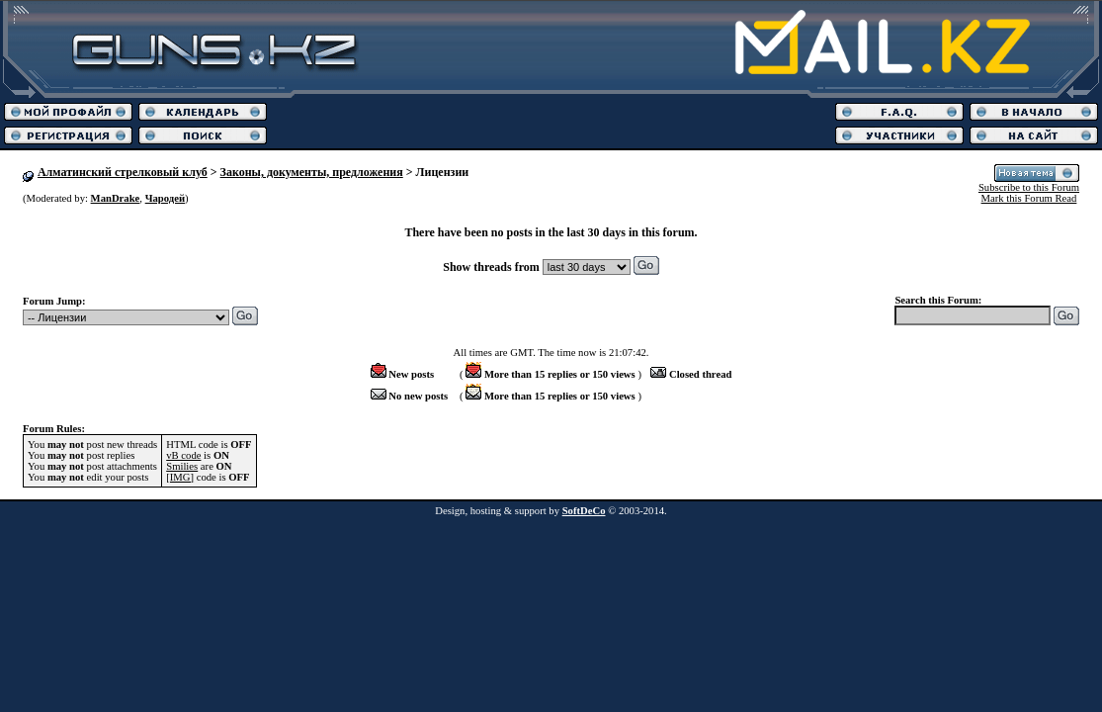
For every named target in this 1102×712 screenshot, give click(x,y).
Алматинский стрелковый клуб (123, 172)
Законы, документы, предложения (311, 172)
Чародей (165, 198)
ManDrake (115, 198)
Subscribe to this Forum (1028, 187)
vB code (183, 455)
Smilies (182, 466)
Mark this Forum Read (1029, 198)
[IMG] (180, 477)
